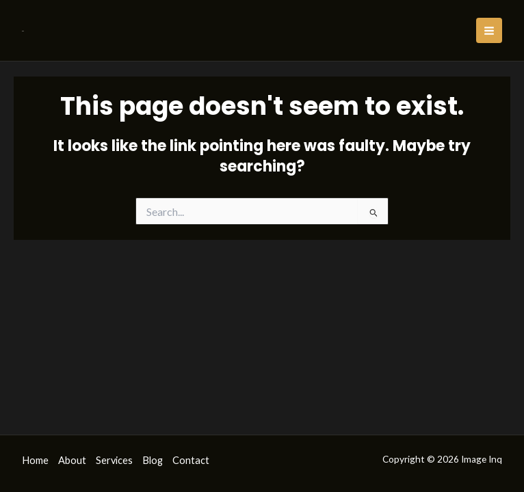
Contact (190, 460)
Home (35, 460)
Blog (152, 460)
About (72, 460)
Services (114, 460)
